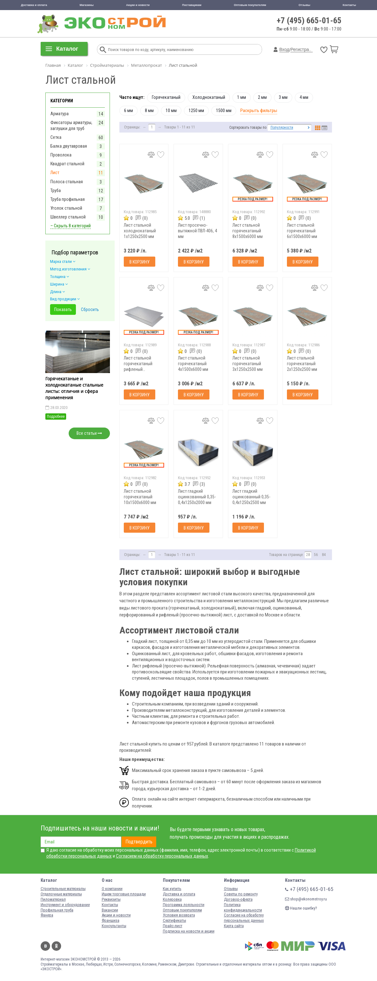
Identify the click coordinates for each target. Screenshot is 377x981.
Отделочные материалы (61, 894)
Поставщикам (191, 5)
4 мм (304, 97)
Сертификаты (174, 920)
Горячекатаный (166, 97)
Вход (284, 49)
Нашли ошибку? (301, 908)
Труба (55, 190)
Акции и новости (138, 5)
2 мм (262, 97)
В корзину (139, 261)
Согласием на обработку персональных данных (162, 856)
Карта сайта (234, 925)
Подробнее (56, 416)
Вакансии (110, 910)
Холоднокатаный (208, 97)
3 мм (283, 97)
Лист (54, 172)
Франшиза (110, 920)
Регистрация (303, 49)
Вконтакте (45, 946)
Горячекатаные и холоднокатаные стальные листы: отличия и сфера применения (74, 388)
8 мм (149, 110)
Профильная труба (57, 910)
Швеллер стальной (68, 216)
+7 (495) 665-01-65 (309, 20)
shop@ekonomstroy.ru (306, 899)
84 (324, 555)
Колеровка (172, 899)
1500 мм (223, 110)
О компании (112, 888)
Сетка (55, 137)
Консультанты (114, 925)
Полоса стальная (66, 181)
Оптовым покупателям (250, 5)
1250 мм (196, 110)
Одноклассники (56, 946)
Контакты (349, 5)
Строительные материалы (63, 888)
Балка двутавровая (68, 146)
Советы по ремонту (241, 894)
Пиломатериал (53, 899)
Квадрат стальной (67, 163)
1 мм (241, 97)
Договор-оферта (238, 899)
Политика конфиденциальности (243, 907)
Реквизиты (111, 899)
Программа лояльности (183, 904)
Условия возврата (179, 915)
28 (308, 555)
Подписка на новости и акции (188, 931)
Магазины (87, 5)
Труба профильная (67, 199)
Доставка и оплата (34, 5)
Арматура (59, 113)
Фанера (47, 915)
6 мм (128, 110)
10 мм (171, 110)
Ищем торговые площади (124, 894)
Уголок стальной (66, 208)
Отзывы (304, 5)
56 (316, 555)
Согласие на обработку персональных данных (244, 918)
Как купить (172, 888)
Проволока (60, 154)
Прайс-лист (172, 925)
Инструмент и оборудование (65, 904)
